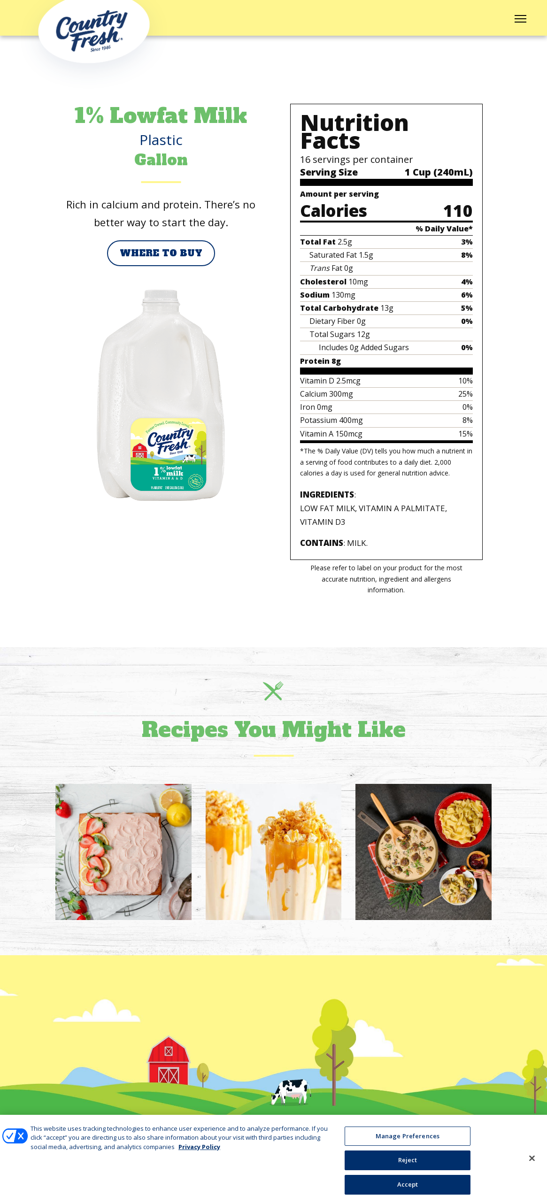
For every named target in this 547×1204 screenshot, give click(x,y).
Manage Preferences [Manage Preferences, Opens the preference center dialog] (407, 1141)
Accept (407, 1190)
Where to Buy (161, 253)
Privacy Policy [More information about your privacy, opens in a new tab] (199, 1152)
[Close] (532, 1163)
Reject (407, 1165)
